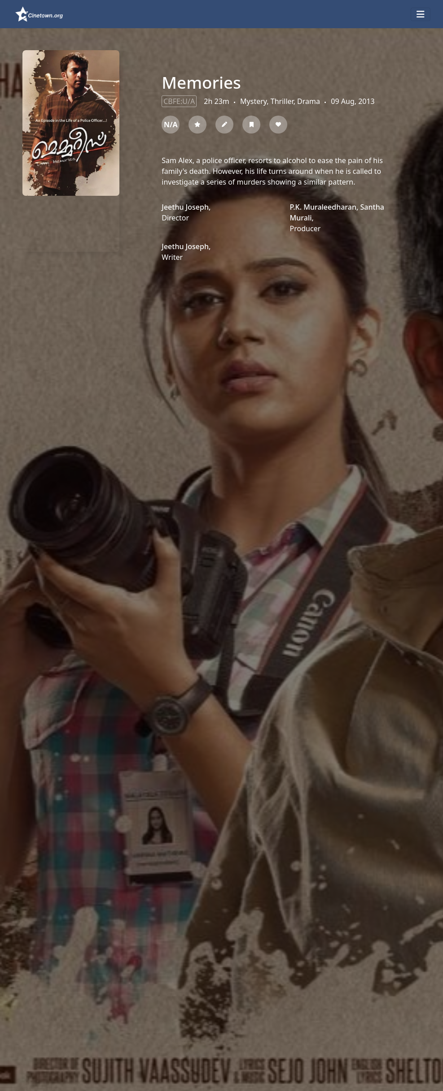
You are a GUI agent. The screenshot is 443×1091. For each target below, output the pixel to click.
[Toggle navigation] (420, 14)
